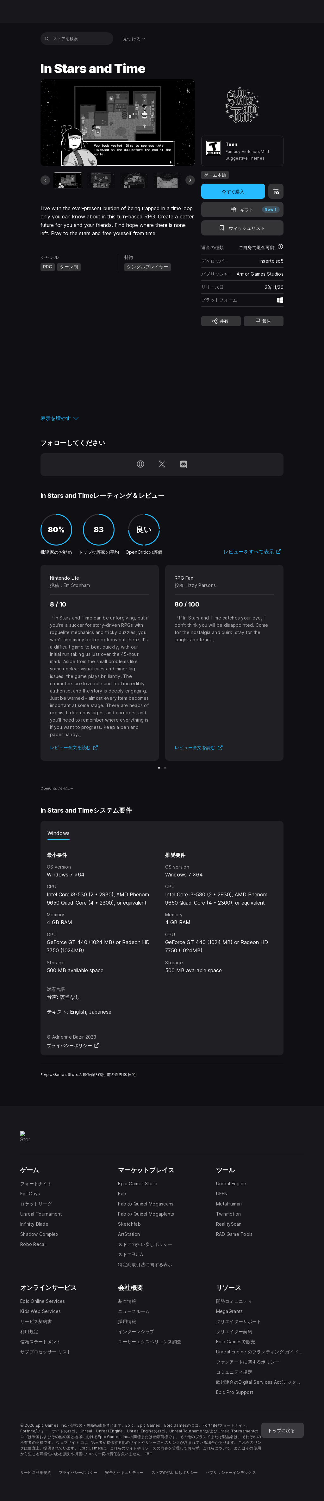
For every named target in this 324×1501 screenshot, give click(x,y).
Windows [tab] (58, 833)
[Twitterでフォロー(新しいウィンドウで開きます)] (162, 465)
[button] (117, 418)
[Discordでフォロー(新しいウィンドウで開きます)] (183, 465)
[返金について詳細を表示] (280, 247)
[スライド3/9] (134, 180)
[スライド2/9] (101, 180)
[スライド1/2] (159, 768)
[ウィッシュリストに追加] (242, 227)
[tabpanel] (162, 907)
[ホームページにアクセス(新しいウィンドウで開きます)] (140, 465)
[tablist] (162, 833)
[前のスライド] (45, 180)
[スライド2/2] (165, 768)
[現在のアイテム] (68, 180)
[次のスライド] (190, 180)
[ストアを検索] (47, 38)
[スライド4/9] (167, 180)
